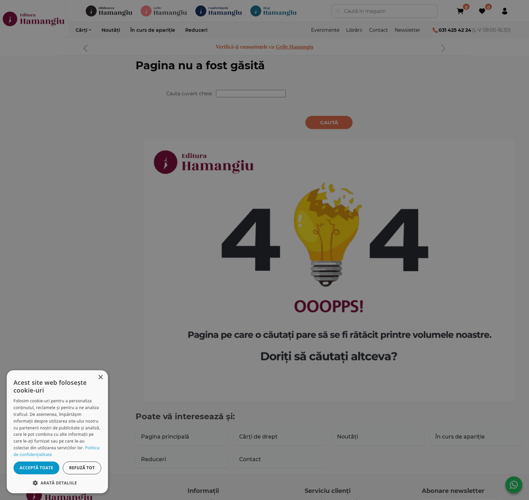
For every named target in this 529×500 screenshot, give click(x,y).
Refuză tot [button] (82, 468)
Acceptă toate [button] (36, 468)
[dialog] (57, 431)
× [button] (100, 377)
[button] (57, 482)
